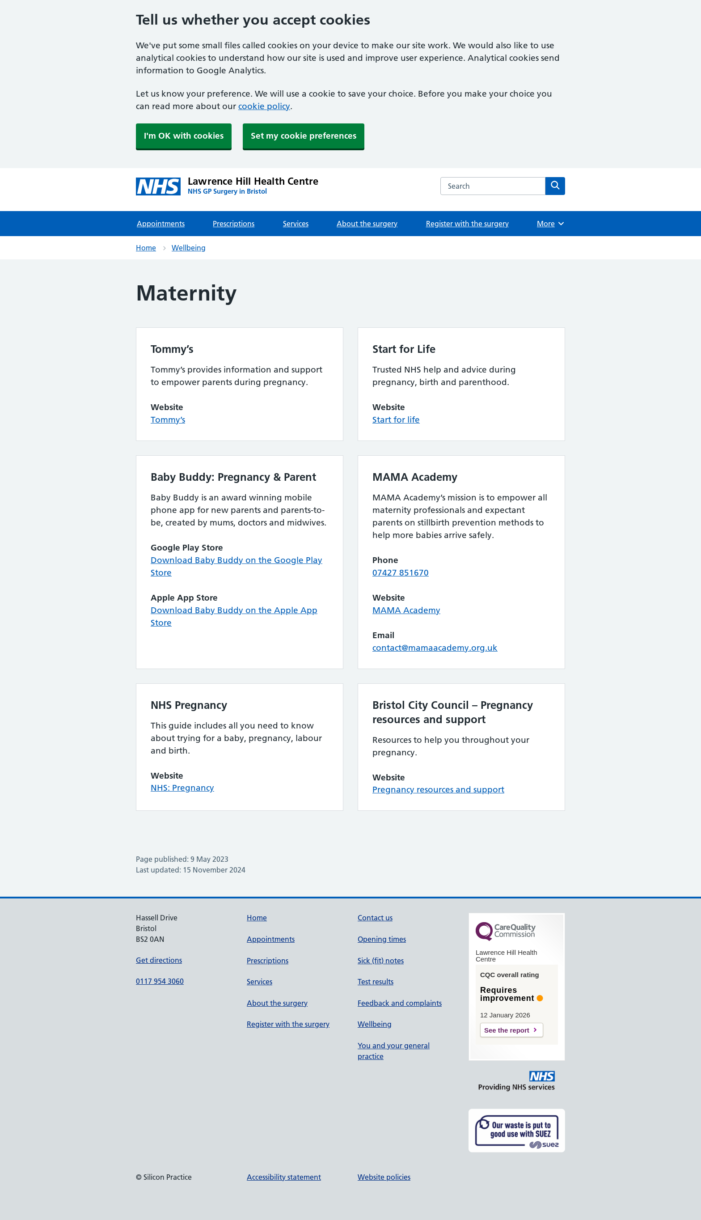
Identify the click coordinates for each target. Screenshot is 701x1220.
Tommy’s (168, 420)
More (551, 223)
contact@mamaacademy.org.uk (435, 648)
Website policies (384, 1177)
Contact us (375, 917)
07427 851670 (400, 573)
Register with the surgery (467, 223)
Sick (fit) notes (381, 960)
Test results (375, 981)
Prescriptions (233, 223)
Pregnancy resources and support (438, 789)
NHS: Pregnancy (182, 788)
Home (146, 247)
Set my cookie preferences (303, 136)
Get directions (159, 960)
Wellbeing (189, 247)
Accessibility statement (284, 1177)
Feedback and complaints (400, 1003)
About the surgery (367, 223)
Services (295, 223)
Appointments (161, 223)
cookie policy (264, 106)
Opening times (382, 939)
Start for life (396, 420)
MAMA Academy (406, 610)
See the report (506, 1030)
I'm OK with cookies (184, 136)
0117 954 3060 (160, 981)
